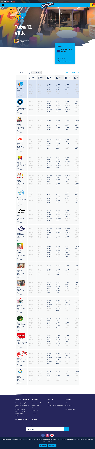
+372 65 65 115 (61, 58)
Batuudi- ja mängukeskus (22, 403)
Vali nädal (23, 73)
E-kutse (34, 413)
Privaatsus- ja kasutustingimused (70, 408)
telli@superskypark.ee (64, 61)
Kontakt (68, 400)
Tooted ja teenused (22, 400)
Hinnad (50, 400)
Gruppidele (51, 403)
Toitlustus (34, 408)
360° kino (17, 415)
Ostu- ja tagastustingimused (55, 405)
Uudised (67, 403)
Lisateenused (35, 405)
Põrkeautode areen (20, 409)
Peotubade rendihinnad (38, 403)
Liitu (66, 429)
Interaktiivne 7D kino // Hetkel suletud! (21, 412)
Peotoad (35, 400)
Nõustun (43, 445)
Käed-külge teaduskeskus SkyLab (22, 406)
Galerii (34, 420)
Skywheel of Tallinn (22, 420)
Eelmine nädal (69, 73)
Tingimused (35, 410)
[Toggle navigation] (3, 4)
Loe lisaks (52, 445)
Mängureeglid (68, 405)
